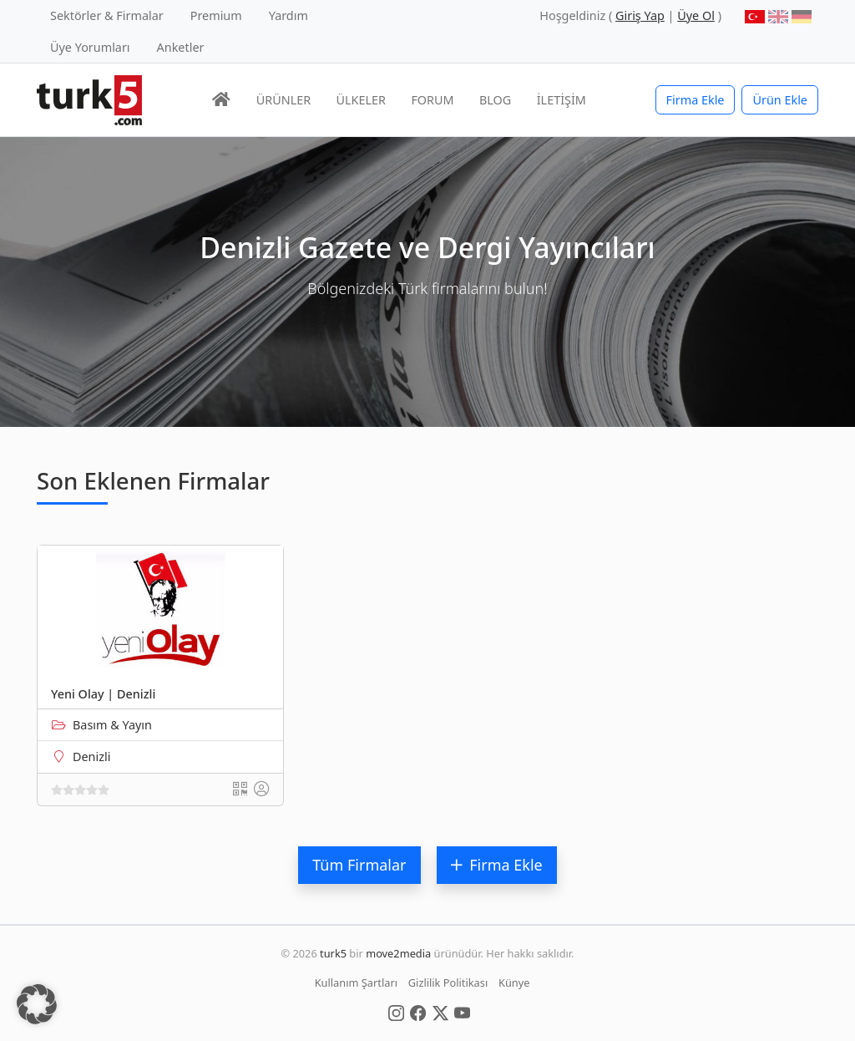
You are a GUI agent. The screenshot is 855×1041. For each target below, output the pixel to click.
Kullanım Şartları (356, 982)
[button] (36, 1004)
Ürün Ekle (779, 100)
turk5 (333, 953)
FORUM (432, 100)
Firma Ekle (695, 100)
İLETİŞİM (561, 100)
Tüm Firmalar (359, 865)
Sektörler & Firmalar (107, 15)
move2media (398, 953)
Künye (513, 982)
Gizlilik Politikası (448, 982)
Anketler (181, 47)
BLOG (495, 100)
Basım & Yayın (112, 725)
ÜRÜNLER (283, 100)
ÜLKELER (361, 100)
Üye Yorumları (90, 47)
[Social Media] (396, 1011)
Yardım (288, 15)
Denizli (91, 756)
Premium (216, 15)
